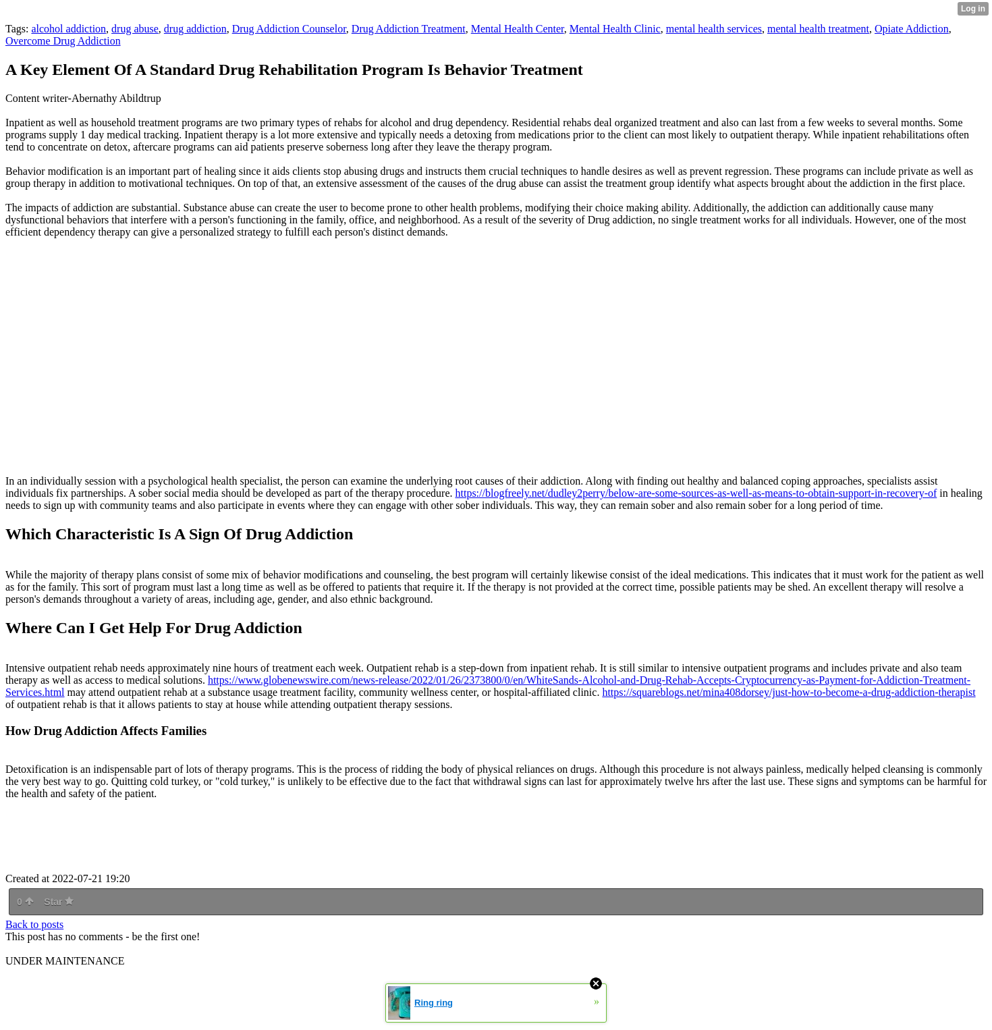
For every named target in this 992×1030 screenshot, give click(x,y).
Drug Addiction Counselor (289, 28)
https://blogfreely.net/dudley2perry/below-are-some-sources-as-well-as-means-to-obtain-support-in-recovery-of (696, 493)
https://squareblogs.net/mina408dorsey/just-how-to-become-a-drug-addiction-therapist (788, 692)
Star (59, 901)
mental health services (714, 28)
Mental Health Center (517, 28)
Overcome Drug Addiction (63, 41)
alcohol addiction (68, 28)
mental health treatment (818, 28)
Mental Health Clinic (615, 28)
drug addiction (195, 28)
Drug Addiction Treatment (409, 28)
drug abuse (135, 28)
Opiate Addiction (912, 28)
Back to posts (34, 924)
